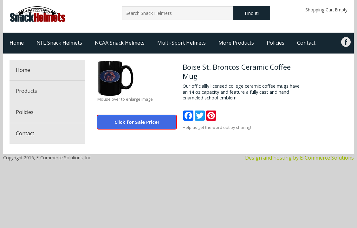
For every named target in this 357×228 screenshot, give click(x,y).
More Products (236, 42)
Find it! (252, 13)
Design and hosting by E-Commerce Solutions (299, 157)
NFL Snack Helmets (59, 42)
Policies (275, 42)
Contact (306, 42)
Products (26, 90)
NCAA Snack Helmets (120, 42)
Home (17, 42)
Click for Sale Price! (136, 122)
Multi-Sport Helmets (181, 42)
